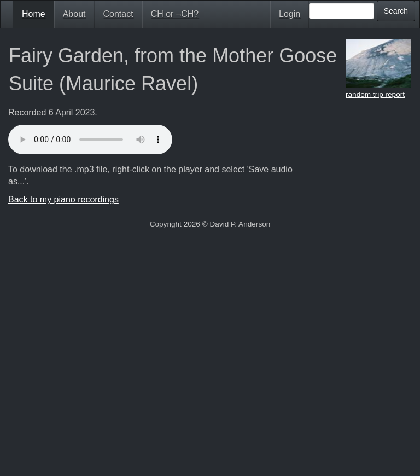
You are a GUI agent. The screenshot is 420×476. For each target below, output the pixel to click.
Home (33, 14)
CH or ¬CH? (175, 14)
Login (289, 14)
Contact (118, 14)
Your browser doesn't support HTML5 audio (90, 139)
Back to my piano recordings (63, 199)
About (74, 14)
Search (396, 11)
